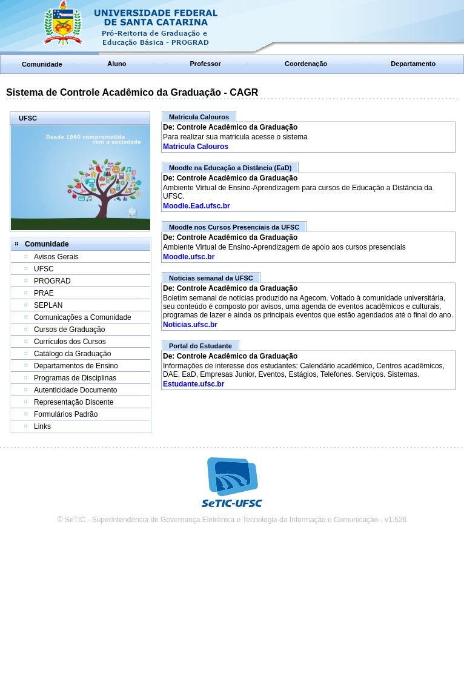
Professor (205, 63)
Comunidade (42, 64)
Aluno (116, 63)
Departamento (413, 63)
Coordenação (306, 63)
